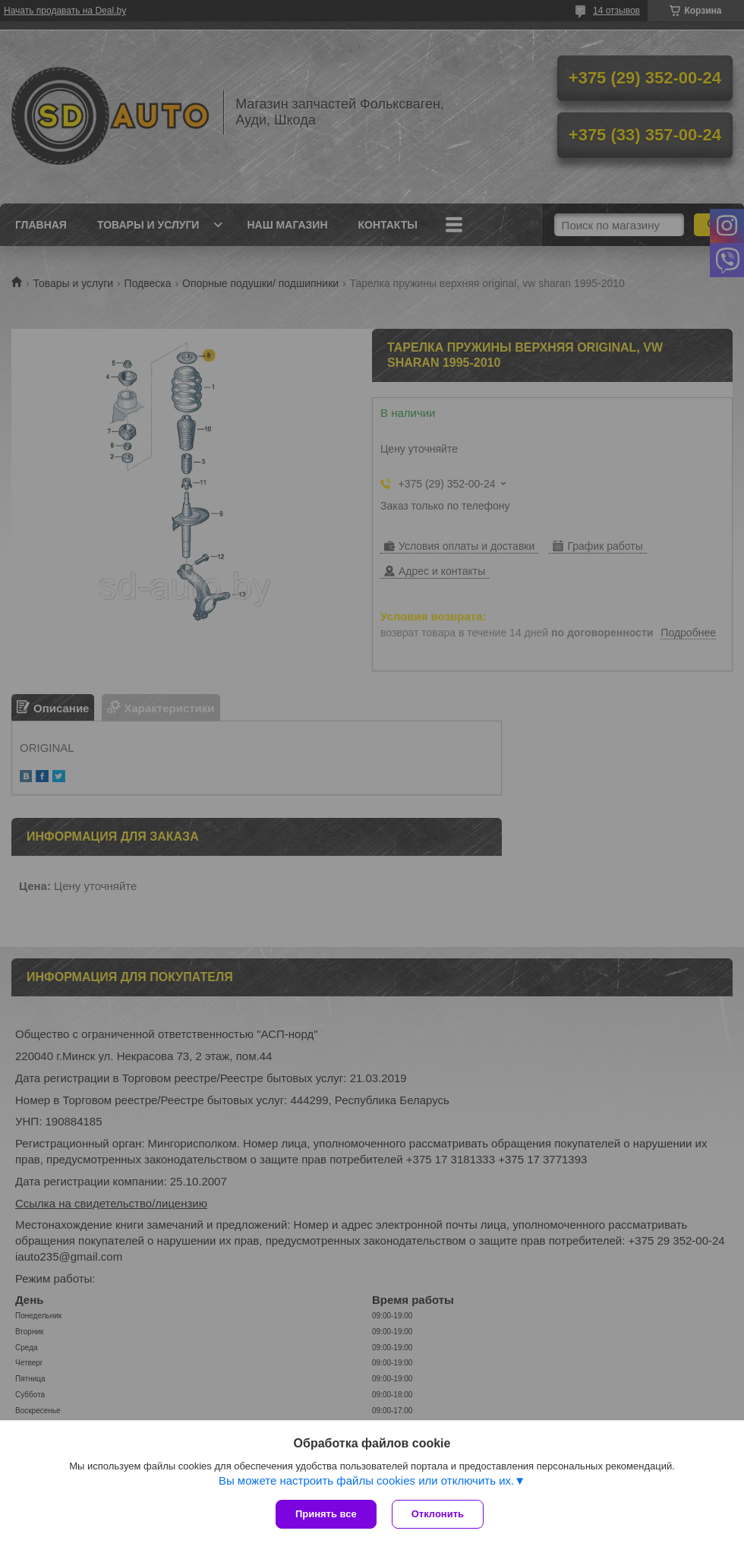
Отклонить (437, 1514)
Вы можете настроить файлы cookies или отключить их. (366, 1480)
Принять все (326, 1514)
